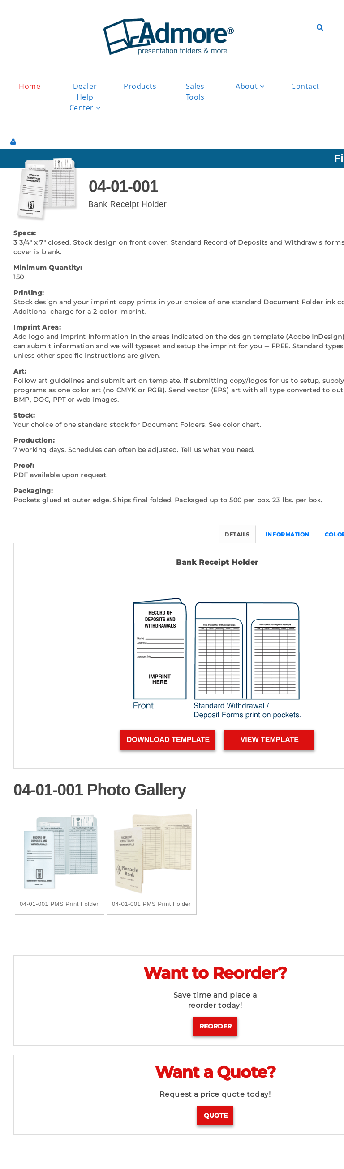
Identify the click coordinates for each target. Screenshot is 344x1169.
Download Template (168, 740)
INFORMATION (288, 535)
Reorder (215, 1027)
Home (29, 86)
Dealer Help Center (85, 97)
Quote (216, 1116)
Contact (305, 86)
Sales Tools (195, 91)
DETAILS (237, 535)
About (250, 86)
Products (140, 86)
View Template (269, 740)
